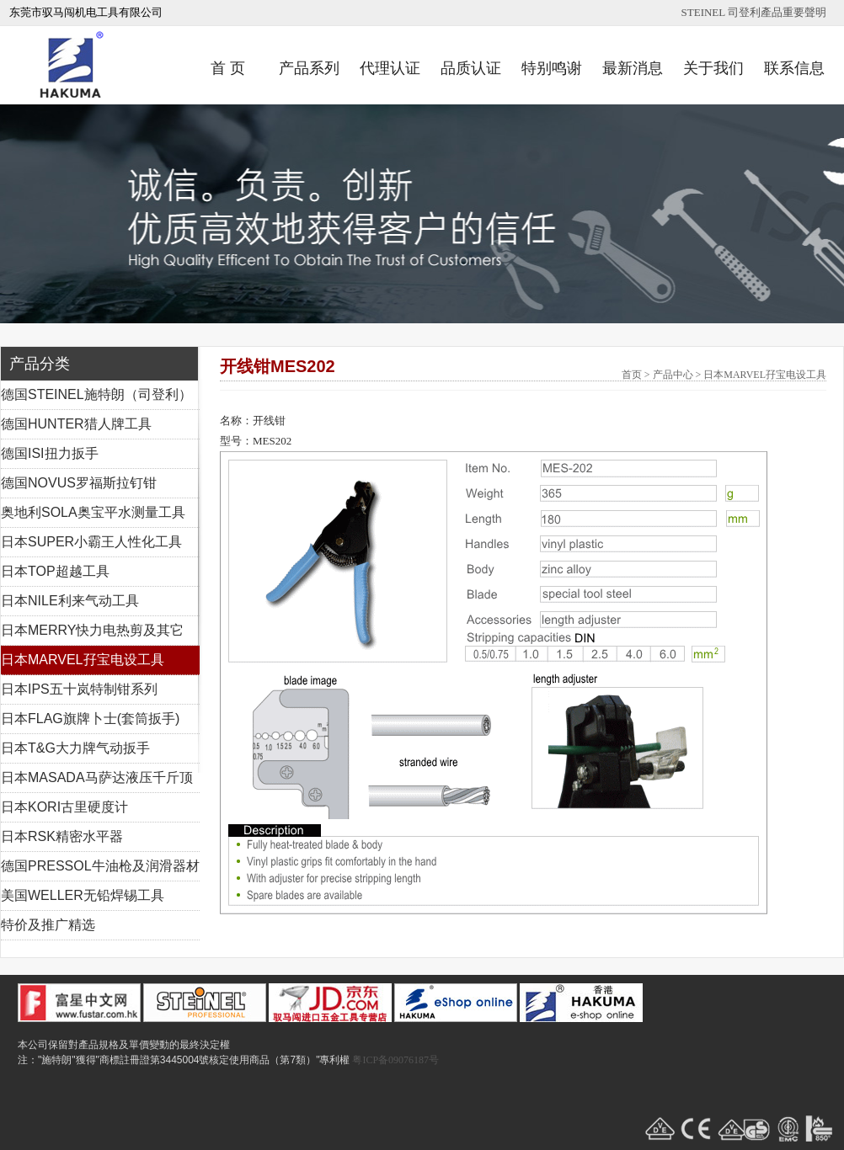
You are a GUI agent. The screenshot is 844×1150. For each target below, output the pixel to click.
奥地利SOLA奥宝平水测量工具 (93, 512)
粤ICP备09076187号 (395, 1060)
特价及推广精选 (48, 925)
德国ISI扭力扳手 (50, 453)
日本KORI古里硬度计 (64, 807)
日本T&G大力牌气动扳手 (75, 748)
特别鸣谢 (551, 68)
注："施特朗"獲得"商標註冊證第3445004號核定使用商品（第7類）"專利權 (184, 1060)
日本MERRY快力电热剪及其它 (92, 630)
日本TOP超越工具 (55, 571)
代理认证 (390, 68)
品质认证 (471, 68)
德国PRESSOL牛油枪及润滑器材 (100, 866)
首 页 (228, 68)
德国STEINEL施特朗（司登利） (96, 394)
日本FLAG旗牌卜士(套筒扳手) (90, 718)
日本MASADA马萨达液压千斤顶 (97, 777)
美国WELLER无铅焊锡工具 (82, 895)
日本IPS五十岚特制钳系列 (79, 689)
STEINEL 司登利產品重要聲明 (753, 12)
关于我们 (713, 68)
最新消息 (632, 68)
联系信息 (794, 68)
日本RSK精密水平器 (62, 836)
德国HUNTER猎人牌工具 (76, 424)
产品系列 (309, 68)
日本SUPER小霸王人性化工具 (91, 542)
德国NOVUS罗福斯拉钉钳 (79, 483)
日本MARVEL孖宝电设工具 (82, 659)
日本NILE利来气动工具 (70, 601)
